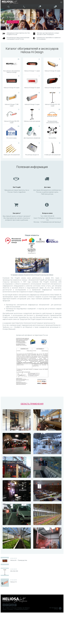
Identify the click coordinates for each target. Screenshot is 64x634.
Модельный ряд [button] (12, 22)
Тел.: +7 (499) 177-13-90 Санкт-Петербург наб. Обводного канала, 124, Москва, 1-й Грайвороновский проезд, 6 (16, 630)
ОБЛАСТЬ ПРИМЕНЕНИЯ (32, 425)
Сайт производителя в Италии (55, 630)
